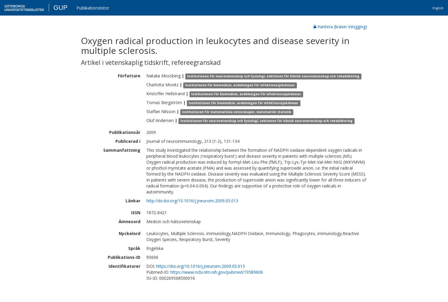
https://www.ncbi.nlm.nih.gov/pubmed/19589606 (216, 272)
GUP (60, 7)
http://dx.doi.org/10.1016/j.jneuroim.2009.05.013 (192, 201)
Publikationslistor (92, 8)
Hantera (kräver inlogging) (340, 26)
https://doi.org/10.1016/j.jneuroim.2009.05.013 (200, 266)
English (438, 8)
